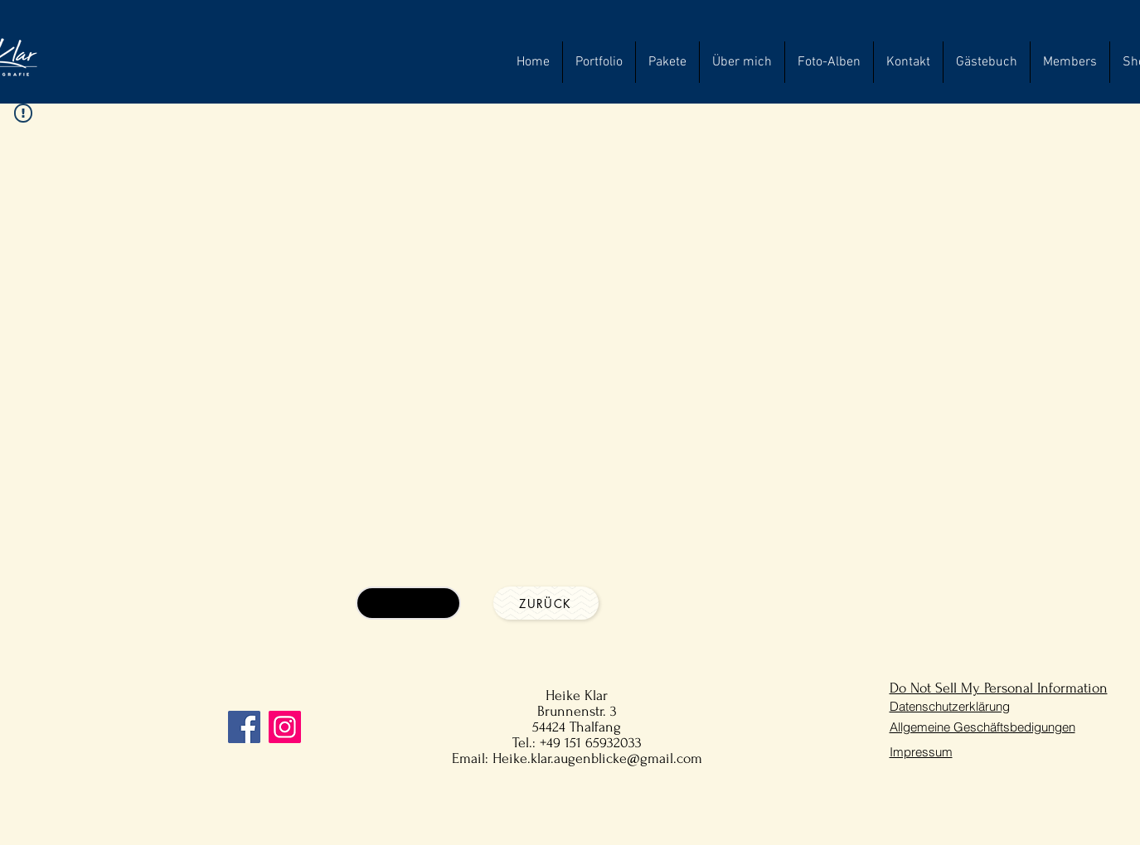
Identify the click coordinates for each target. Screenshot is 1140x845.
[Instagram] (285, 727)
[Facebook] (244, 727)
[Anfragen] (408, 603)
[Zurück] (546, 603)
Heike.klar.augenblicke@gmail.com (597, 758)
